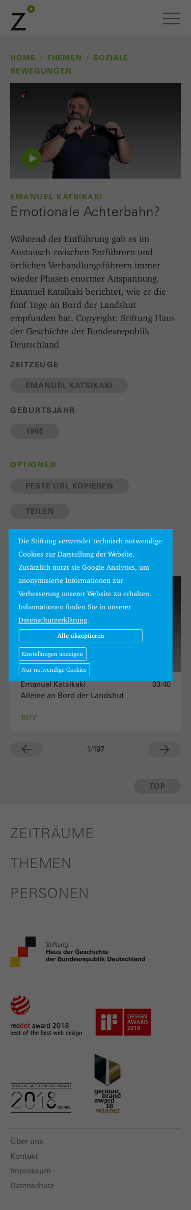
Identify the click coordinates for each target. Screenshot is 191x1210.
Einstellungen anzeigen (52, 654)
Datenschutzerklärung (52, 620)
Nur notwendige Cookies (54, 669)
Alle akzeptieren (81, 635)
